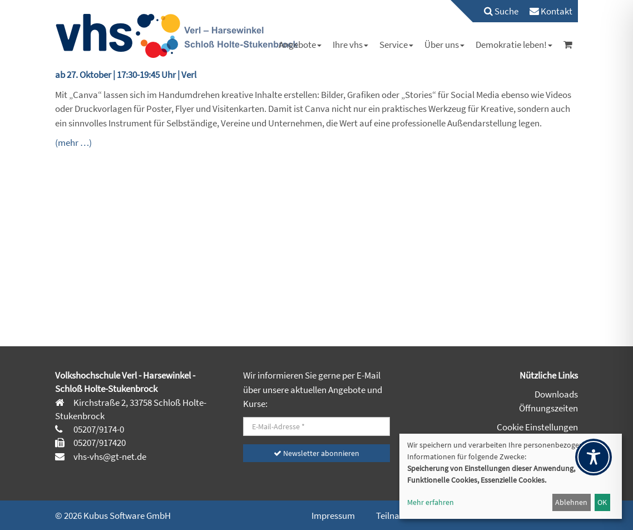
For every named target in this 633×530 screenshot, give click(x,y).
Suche (501, 11)
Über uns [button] (444, 44)
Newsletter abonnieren (316, 453)
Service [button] (396, 44)
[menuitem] (495, 11)
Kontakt (551, 11)
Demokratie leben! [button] (514, 44)
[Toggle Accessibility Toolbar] (593, 457)
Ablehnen (571, 502)
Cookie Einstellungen (537, 427)
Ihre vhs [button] (350, 44)
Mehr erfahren (430, 502)
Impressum (333, 515)
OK (602, 502)
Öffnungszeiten (548, 408)
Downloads (556, 394)
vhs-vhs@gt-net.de (109, 456)
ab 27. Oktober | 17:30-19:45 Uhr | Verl (125, 74)
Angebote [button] (300, 44)
